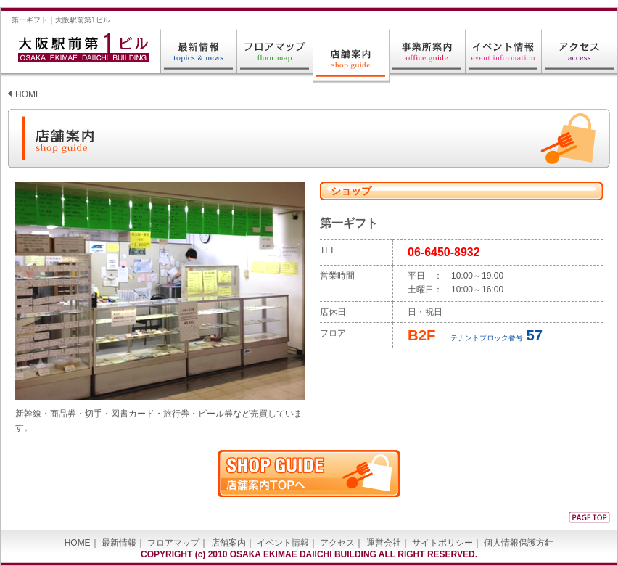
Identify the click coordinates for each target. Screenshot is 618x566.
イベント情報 (283, 543)
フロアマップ (173, 543)
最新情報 (119, 543)
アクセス (337, 543)
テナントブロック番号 (475, 338)
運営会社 (383, 543)
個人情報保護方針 (518, 543)
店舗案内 (228, 543)
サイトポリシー (442, 543)
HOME (28, 94)
